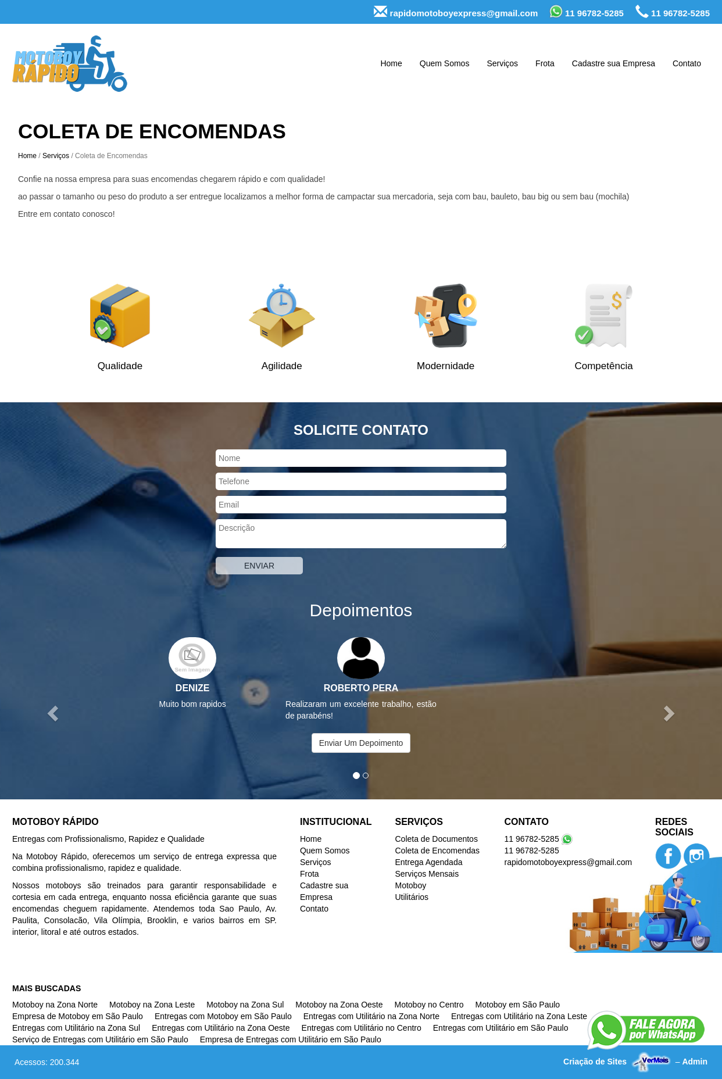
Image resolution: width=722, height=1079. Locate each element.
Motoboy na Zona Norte (55, 1004)
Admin (694, 1061)
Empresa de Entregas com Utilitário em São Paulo (290, 1039)
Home (391, 63)
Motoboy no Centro (429, 1004)
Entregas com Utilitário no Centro (361, 1027)
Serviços (502, 63)
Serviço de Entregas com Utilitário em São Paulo (100, 1039)
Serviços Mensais (427, 873)
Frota (545, 63)
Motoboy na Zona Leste (152, 1004)
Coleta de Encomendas (437, 850)
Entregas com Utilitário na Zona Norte (371, 1016)
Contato (687, 63)
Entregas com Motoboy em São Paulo (223, 1016)
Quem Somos (445, 63)
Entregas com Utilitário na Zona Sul (76, 1027)
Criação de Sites (595, 1061)
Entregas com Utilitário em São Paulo (501, 1027)
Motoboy (410, 885)
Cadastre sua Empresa (613, 63)
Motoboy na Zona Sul (245, 1004)
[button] (54, 712)
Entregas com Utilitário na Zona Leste (519, 1016)
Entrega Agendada (428, 862)
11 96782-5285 (586, 11)
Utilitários (411, 897)
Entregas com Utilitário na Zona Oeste (220, 1027)
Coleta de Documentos (436, 839)
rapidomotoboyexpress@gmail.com (456, 12)
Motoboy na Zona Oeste (339, 1004)
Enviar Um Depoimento (361, 743)
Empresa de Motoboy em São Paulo (77, 1016)
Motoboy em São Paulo (518, 1004)
